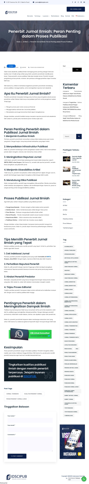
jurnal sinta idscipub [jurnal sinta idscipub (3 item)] (70, 322)
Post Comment (17, 456)
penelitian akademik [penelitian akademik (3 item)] (70, 352)
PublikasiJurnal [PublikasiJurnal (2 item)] (69, 383)
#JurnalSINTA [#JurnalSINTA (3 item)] (68, 246)
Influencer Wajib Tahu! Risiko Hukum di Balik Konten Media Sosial (72, 96)
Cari (64, 66)
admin (23, 67)
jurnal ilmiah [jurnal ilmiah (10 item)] (68, 289)
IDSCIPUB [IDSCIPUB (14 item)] (66, 270)
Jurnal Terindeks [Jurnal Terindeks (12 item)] (69, 329)
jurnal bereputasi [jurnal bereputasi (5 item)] (70, 285)
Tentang (37, 16)
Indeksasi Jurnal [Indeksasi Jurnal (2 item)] (69, 274)
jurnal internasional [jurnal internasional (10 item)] (71, 297)
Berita (65, 214)
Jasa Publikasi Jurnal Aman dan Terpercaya (76, 170)
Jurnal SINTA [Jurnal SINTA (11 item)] (68, 318)
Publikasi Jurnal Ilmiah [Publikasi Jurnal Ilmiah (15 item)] (71, 386)
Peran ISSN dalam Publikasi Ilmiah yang (76, 183)
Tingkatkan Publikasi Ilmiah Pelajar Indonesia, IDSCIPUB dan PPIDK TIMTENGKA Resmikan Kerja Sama (72, 107)
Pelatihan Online (68, 219)
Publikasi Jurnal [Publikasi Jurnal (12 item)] (69, 379)
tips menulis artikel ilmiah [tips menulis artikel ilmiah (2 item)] (70, 404)
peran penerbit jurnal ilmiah (16, 399)
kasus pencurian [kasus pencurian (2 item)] (69, 341)
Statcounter (3, 483)
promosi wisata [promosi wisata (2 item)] (69, 371)
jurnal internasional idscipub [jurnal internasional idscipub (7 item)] (71, 306)
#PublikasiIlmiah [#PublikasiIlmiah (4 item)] (69, 254)
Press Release (67, 223)
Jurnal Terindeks (12, 394)
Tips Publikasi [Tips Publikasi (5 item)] (68, 408)
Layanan (45, 16)
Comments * (12, 435)
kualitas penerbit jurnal (33, 394)
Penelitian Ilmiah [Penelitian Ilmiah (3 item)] (69, 356)
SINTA (49, 256)
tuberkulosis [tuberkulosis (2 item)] (68, 415)
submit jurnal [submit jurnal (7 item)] (68, 399)
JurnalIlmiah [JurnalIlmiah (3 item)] (68, 293)
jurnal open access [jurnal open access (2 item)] (70, 314)
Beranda (30, 16)
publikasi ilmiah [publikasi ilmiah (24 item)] (69, 375)
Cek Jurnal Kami (75, 9)
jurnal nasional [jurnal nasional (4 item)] (69, 310)
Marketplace (55, 16)
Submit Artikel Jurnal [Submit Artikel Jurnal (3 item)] (71, 395)
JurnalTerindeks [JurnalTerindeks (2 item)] (69, 333)
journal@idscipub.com (40, 2)
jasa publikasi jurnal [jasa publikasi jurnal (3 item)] (71, 278)
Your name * (11, 416)
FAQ (73, 16)
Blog (62, 16)
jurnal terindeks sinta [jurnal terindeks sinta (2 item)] (71, 337)
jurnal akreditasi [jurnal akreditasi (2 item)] (69, 281)
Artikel (65, 205)
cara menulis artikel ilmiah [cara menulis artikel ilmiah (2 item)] (70, 262)
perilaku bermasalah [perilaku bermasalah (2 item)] (70, 364)
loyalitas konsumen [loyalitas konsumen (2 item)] (70, 345)
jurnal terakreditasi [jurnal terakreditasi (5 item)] (70, 325)
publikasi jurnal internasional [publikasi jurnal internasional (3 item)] (69, 391)
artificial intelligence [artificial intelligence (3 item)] (71, 258)
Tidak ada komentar (36, 67)
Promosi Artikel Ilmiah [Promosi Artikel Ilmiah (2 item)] (71, 367)
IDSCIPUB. (30, 376)
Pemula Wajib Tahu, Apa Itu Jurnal (77, 158)
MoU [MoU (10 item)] (77, 348)
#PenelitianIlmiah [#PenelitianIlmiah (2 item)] (69, 250)
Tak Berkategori (68, 228)
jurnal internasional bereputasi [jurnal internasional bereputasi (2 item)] (71, 301)
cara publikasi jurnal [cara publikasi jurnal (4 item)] (71, 266)
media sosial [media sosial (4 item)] (68, 348)
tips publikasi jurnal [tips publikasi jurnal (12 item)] (70, 411)
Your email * (11, 425)
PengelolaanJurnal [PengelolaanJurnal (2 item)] (70, 360)
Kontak (67, 16)
